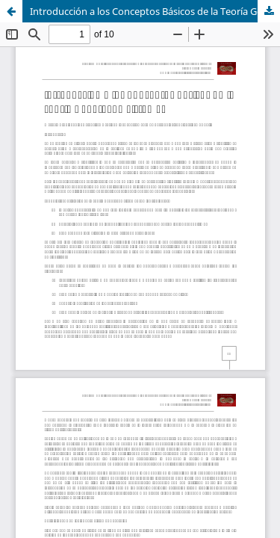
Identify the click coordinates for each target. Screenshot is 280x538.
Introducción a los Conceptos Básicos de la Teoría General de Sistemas (155, 11)
